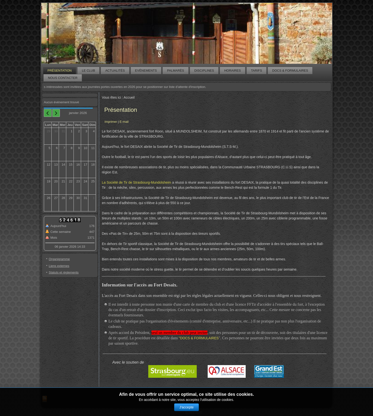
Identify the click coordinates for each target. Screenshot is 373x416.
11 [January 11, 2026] (93, 148)
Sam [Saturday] (85, 125)
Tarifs (256, 70)
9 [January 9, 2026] (79, 148)
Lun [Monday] (48, 125)
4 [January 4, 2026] (94, 131)
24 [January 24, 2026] (85, 181)
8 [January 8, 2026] (71, 148)
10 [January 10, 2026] (85, 148)
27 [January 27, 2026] (56, 198)
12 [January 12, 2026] (48, 164)
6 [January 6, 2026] (57, 148)
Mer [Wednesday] (62, 125)
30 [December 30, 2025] (56, 131)
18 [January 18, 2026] (93, 164)
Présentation (59, 70)
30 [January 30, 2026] (78, 198)
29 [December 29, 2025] (48, 131)
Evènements (146, 70)
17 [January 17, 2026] (85, 164)
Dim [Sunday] (92, 125)
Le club (88, 70)
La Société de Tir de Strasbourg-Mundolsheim (136, 182)
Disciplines (204, 70)
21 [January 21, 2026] (63, 181)
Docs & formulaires (290, 70)
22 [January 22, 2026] (70, 181)
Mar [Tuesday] (55, 125)
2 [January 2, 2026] (79, 131)
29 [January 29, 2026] (70, 198)
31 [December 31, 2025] (63, 131)
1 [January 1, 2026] (71, 131)
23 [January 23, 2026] (78, 181)
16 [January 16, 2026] (78, 164)
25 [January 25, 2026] (93, 181)
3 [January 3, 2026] (86, 131)
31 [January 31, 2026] (85, 198)
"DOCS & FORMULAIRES (199, 338)
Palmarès (175, 70)
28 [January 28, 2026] (63, 198)
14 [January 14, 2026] (63, 164)
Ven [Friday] (77, 125)
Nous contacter (62, 78)
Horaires (232, 70)
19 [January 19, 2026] (48, 181)
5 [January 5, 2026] (49, 148)
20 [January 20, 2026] (56, 181)
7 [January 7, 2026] (64, 148)
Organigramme (59, 259)
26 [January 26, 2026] (48, 198)
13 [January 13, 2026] (56, 164)
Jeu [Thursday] (70, 125)
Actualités (115, 70)
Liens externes (59, 266)
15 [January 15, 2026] (70, 164)
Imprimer (111, 121)
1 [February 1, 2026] (94, 198)
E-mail (124, 121)
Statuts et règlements (64, 272)
